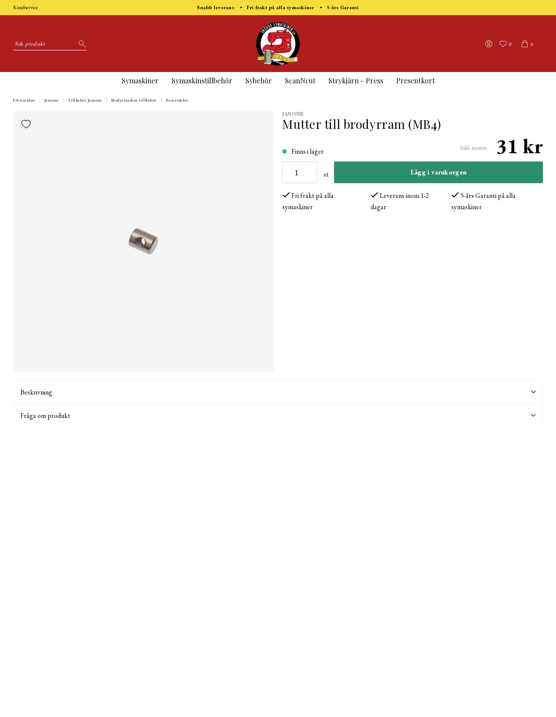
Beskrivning (278, 392)
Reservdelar (177, 100)
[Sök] (80, 43)
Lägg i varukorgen (438, 172)
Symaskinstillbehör (202, 80)
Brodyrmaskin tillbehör (134, 100)
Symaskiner (140, 80)
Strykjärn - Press (355, 80)
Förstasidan (24, 100)
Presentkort (415, 80)
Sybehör (258, 80)
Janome (51, 100)
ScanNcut (300, 80)
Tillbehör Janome (85, 100)
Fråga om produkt (278, 415)
